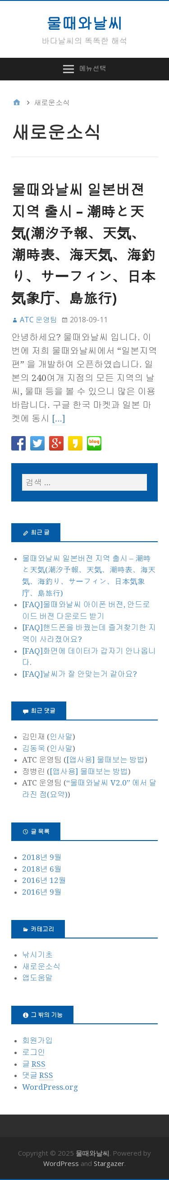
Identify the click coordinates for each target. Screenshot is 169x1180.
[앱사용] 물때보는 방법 (105, 759)
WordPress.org (50, 1087)
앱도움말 (37, 977)
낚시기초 (37, 954)
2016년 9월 (42, 892)
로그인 (33, 1052)
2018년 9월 (42, 857)
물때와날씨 (84, 23)
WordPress (61, 1163)
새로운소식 (41, 966)
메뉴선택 (92, 68)
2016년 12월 (44, 880)
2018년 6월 (42, 868)
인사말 (61, 736)
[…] (58, 418)
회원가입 (37, 1040)
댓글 (37, 1075)
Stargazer (109, 1163)
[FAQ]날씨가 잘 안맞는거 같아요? (79, 673)
